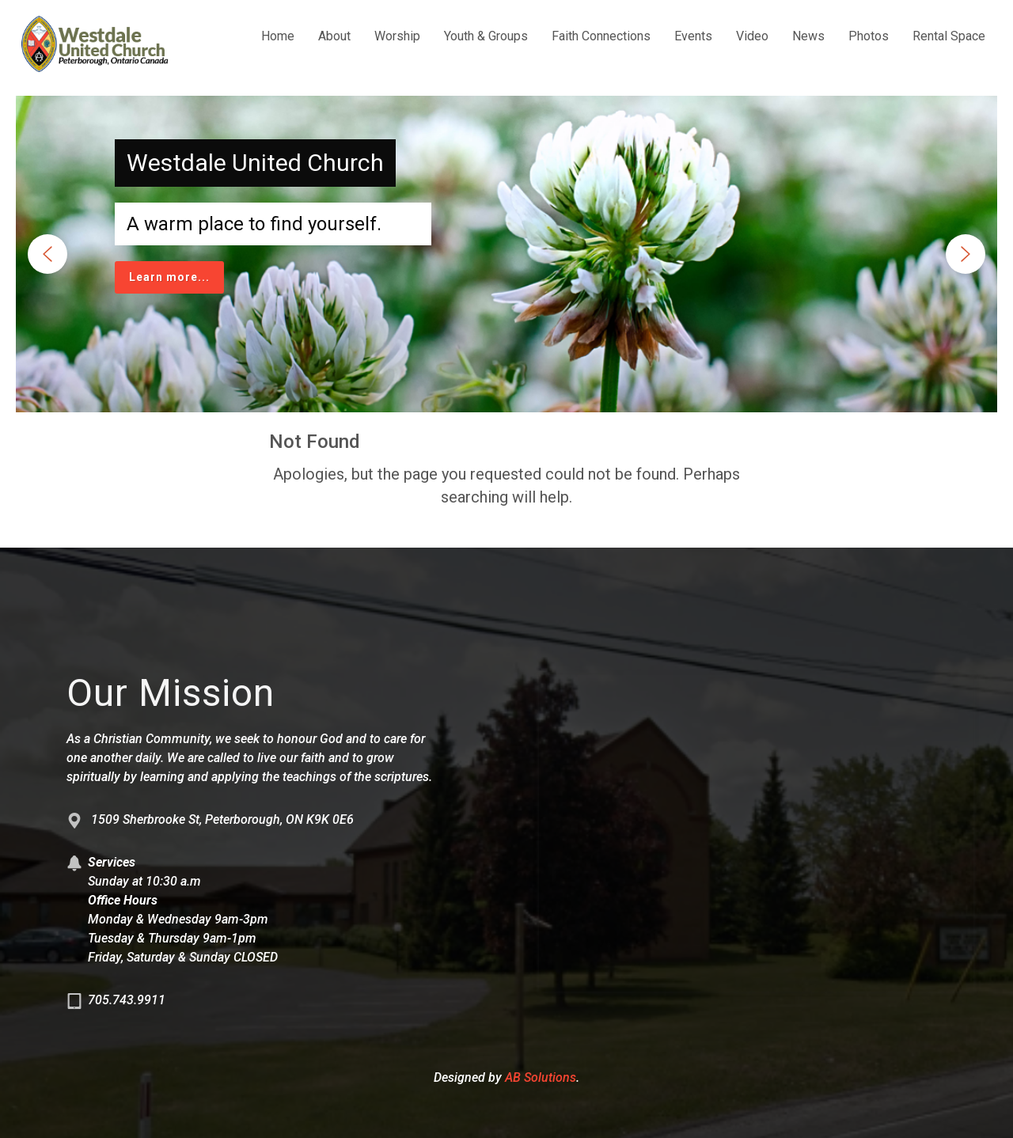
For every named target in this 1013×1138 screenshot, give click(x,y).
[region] (506, 254)
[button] (47, 254)
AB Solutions (540, 1077)
